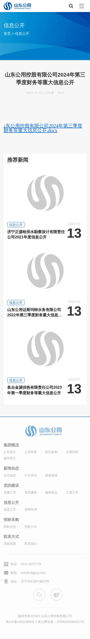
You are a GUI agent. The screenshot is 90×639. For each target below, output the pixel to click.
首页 (7, 34)
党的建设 (11, 485)
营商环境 (30, 509)
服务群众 (51, 492)
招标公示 (30, 526)
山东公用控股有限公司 (56, 616)
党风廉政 (30, 492)
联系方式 (11, 537)
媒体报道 (51, 475)
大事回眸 (72, 452)
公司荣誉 (30, 452)
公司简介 (10, 452)
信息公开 (22, 34)
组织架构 (51, 452)
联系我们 (30, 543)
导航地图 (10, 543)
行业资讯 (30, 475)
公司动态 (10, 475)
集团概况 (11, 445)
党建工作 (10, 492)
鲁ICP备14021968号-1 (21, 622)
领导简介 (10, 458)
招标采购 (11, 520)
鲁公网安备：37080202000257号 (61, 622)
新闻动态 (11, 468)
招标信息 (10, 526)
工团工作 (72, 492)
